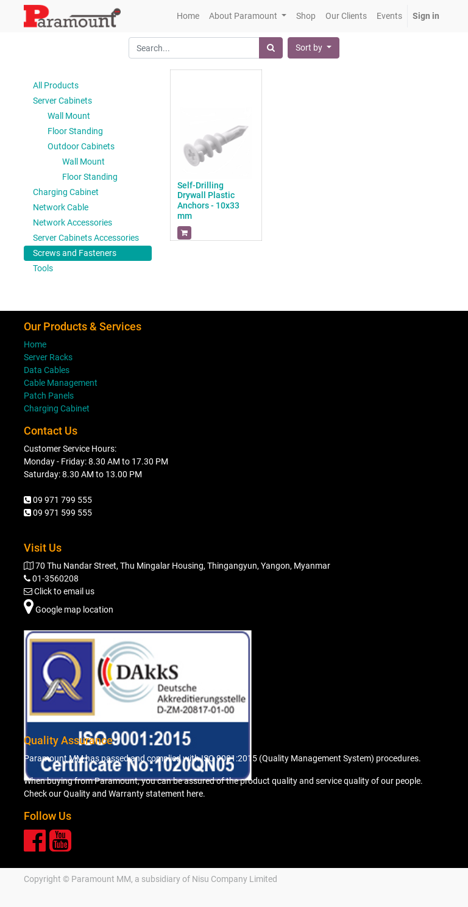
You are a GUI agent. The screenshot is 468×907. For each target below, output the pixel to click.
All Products (56, 85)
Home (35, 344)
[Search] (271, 48)
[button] (313, 48)
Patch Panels (49, 395)
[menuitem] (188, 16)
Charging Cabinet (57, 408)
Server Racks (48, 357)
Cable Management (61, 383)
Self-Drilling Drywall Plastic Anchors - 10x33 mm (208, 200)
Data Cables (46, 370)
